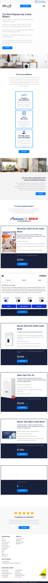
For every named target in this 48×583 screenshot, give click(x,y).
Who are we (5, 553)
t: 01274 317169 (5, 560)
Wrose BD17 (5, 576)
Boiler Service (5, 542)
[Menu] (44, 6)
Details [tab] (24, 280)
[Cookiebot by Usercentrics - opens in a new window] (40, 276)
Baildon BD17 (5, 569)
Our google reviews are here (23, 82)
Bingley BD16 (18, 572)
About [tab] (39, 280)
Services (4, 539)
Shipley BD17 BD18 (20, 574)
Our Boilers (4, 547)
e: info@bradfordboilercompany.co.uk (11, 562)
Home (3, 537)
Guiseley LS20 (5, 570)
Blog (3, 550)
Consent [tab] (8, 280)
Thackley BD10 (18, 569)
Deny (9, 306)
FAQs (3, 551)
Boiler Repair (5, 544)
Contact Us (4, 555)
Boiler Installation (6, 545)
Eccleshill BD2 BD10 (7, 572)
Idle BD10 (17, 570)
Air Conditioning (6, 541)
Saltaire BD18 (5, 574)
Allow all (39, 306)
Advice (3, 548)
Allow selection (24, 306)
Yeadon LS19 (18, 576)
